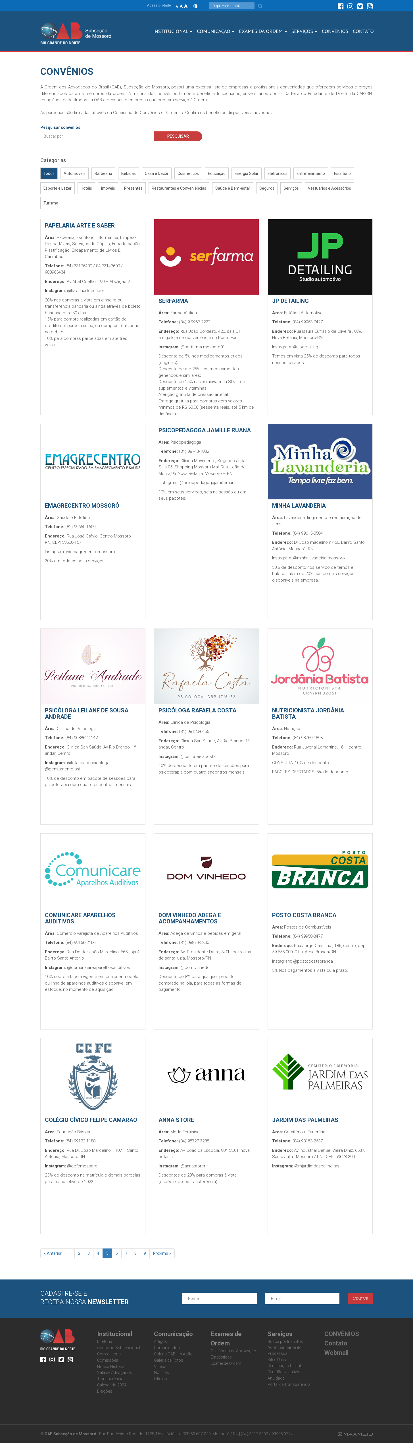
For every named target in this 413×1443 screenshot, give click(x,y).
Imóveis (108, 188)
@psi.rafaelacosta (198, 756)
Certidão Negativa (283, 1372)
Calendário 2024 (111, 1385)
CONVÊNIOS (335, 31)
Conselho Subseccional (118, 1347)
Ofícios (160, 1378)
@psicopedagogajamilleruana (208, 482)
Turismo (50, 203)
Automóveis (74, 173)
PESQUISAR (178, 136)
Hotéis (86, 188)
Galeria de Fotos (168, 1360)
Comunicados (167, 1347)
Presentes (133, 188)
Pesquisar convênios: (61, 127)
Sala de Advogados (114, 1372)
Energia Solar (246, 173)
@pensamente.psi (62, 769)
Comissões (107, 1360)
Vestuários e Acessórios (329, 188)
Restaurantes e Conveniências (179, 188)
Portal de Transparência (289, 1384)
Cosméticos (188, 173)
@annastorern (194, 1166)
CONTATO (363, 31)
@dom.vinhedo (195, 967)
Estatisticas (221, 1357)
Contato (335, 1343)
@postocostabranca (313, 961)
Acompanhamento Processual (285, 1350)
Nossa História (110, 1366)
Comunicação (215, 31)
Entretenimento (311, 173)
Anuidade (276, 1378)
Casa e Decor (156, 173)
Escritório (342, 173)
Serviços (291, 188)
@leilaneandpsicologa (88, 762)
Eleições (104, 1391)
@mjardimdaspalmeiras (316, 1166)
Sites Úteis (277, 1359)
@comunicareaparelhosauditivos (98, 967)
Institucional (172, 31)
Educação (217, 173)
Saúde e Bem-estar (232, 188)
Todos (49, 173)
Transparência (110, 1378)
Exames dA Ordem (263, 31)
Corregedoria (109, 1354)
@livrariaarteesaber (85, 290)
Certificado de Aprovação (233, 1351)
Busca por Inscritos (285, 1341)
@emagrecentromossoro (90, 551)
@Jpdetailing (305, 347)
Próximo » (162, 1253)
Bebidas (128, 173)
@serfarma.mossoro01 (203, 347)
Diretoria (104, 1341)
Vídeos (160, 1366)
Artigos (160, 1341)
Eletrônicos (277, 173)
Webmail (336, 1352)
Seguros (266, 188)
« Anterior (53, 1253)
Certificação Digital (284, 1365)
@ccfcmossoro (82, 1166)
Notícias (161, 1372)
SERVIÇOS (304, 31)
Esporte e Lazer (57, 188)
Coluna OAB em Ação (173, 1354)
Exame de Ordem (226, 1363)
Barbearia (103, 173)
